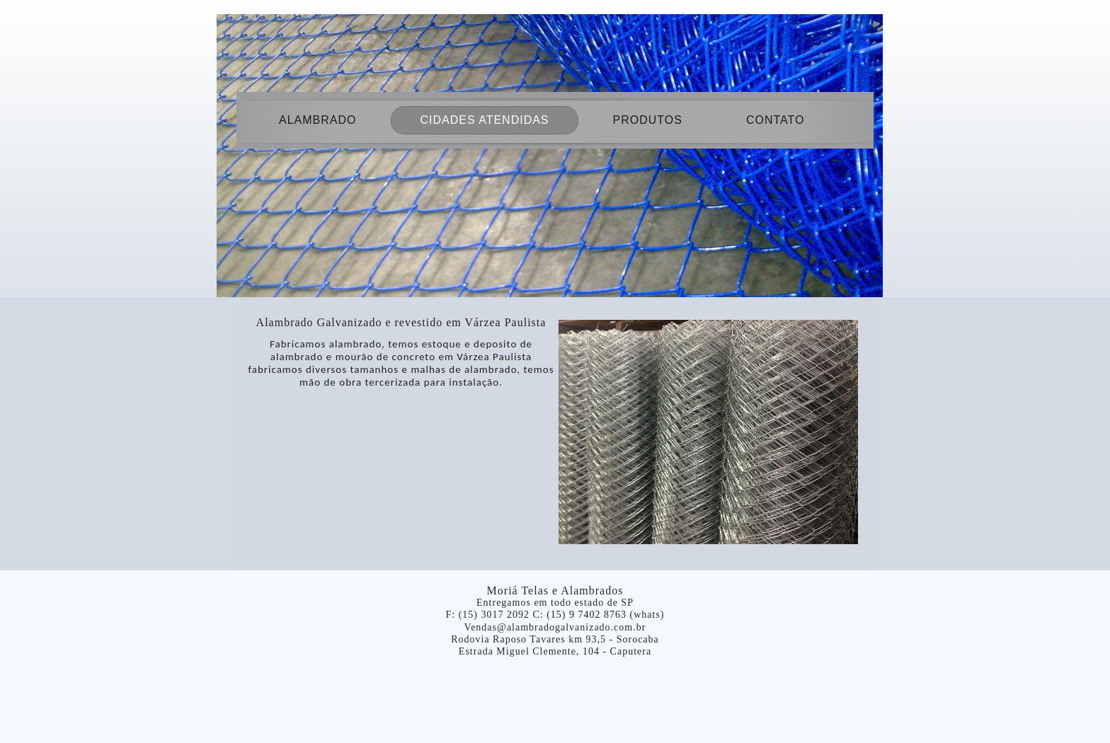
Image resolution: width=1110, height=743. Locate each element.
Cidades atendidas (484, 120)
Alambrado (317, 120)
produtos (647, 120)
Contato (775, 120)
